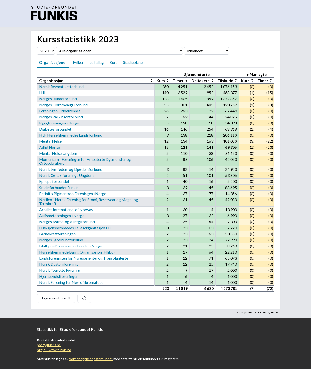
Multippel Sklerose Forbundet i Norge (70, 246)
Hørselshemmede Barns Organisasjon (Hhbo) (77, 252)
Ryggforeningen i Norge (59, 123)
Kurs (113, 62)
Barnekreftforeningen (57, 233)
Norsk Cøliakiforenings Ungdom (66, 175)
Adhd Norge (49, 147)
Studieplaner (133, 62)
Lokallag (96, 62)
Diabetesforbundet (55, 129)
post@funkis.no (49, 345)
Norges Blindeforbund (58, 98)
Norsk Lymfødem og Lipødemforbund (70, 169)
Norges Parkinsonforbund (61, 117)
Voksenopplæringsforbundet (91, 359)
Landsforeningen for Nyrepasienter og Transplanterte (83, 258)
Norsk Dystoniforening (58, 264)
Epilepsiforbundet (54, 181)
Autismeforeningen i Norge (61, 215)
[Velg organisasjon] (119, 51)
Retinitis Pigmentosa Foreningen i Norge (72, 193)
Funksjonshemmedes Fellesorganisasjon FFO (76, 227)
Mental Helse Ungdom (58, 153)
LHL (42, 92)
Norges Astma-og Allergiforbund (67, 221)
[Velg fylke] (206, 51)
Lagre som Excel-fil (56, 298)
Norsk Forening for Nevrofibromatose (71, 282)
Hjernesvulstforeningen (58, 276)
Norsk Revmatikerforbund (61, 86)
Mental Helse (50, 141)
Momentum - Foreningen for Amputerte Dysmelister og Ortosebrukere (85, 161)
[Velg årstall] (46, 51)
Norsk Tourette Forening (59, 270)
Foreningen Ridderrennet (59, 110)
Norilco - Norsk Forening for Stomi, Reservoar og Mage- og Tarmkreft (88, 201)
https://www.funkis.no (54, 350)
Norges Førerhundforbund (61, 240)
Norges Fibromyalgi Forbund (63, 104)
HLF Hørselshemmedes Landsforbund (70, 135)
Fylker (78, 62)
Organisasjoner (53, 62)
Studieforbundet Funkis (58, 187)
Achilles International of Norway (66, 209)
